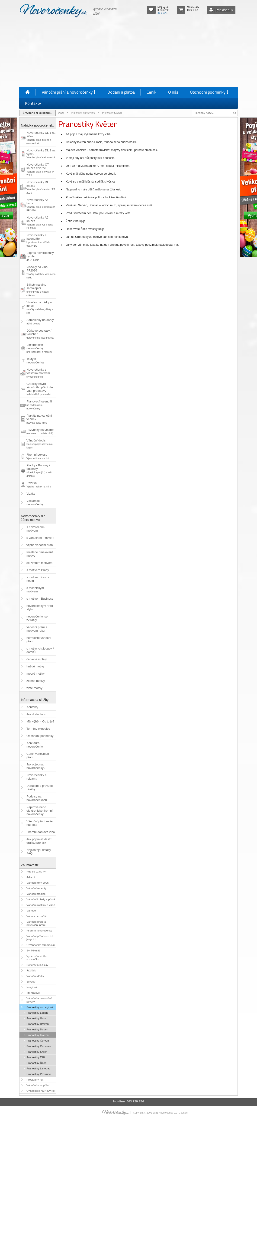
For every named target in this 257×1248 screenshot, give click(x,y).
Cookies (183, 1112)
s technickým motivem (35, 589)
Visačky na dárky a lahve (39, 307)
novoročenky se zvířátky (37, 618)
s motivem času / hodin (37, 578)
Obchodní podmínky (209, 92)
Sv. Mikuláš (33, 950)
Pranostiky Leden (37, 1012)
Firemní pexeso (37, 456)
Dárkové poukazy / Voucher (40, 334)
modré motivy (35, 673)
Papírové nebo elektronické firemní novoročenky (39, 810)
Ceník (151, 92)
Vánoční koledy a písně (40, 899)
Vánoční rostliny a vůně (40, 905)
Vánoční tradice (35, 893)
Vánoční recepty (36, 888)
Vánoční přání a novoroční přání (36, 923)
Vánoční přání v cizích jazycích (39, 937)
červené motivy (36, 659)
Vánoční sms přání (37, 1085)
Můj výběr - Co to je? (40, 721)
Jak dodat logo (36, 714)
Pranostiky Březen (37, 1024)
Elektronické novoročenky (39, 348)
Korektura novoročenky (35, 744)
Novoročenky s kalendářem (38, 240)
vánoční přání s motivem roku (36, 628)
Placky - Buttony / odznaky (39, 470)
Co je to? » (162, 13)
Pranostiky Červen (37, 1040)
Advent (30, 877)
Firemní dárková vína (40, 832)
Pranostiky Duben (37, 1029)
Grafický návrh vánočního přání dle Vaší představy (39, 389)
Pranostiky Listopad (38, 1068)
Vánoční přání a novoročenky (69, 92)
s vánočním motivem (40, 537)
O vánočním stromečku (40, 945)
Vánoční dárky (35, 976)
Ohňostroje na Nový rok (40, 1090)
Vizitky (30, 493)
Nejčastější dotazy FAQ (38, 851)
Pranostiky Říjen (36, 1063)
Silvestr (30, 981)
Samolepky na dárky (40, 321)
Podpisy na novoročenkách (36, 798)
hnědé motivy (35, 666)
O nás (173, 92)
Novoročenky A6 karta (40, 205)
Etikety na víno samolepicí (37, 290)
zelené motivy (35, 681)
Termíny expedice (38, 728)
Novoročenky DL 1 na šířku (40, 138)
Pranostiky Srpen (36, 1051)
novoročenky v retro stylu (39, 607)
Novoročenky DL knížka (40, 187)
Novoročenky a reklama (36, 776)
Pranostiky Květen (37, 1035)
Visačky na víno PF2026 (40, 272)
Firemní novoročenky (39, 930)
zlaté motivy (34, 688)
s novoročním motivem (35, 528)
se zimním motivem (39, 563)
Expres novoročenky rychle (40, 256)
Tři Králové (33, 992)
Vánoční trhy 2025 (37, 882)
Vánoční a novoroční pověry (39, 1000)
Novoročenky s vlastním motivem (38, 373)
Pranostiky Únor (36, 1018)
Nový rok (31, 987)
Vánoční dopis (39, 444)
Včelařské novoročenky (35, 502)
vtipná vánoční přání (40, 545)
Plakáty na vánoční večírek (39, 419)
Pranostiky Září (35, 1057)
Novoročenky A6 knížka (39, 222)
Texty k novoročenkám (36, 360)
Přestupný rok (34, 1079)
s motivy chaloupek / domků (40, 650)
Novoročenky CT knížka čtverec (40, 169)
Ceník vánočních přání (37, 755)
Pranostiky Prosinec (38, 1074)
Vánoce (31, 910)
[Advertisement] (128, 52)
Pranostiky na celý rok (83, 112)
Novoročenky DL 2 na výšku (40, 154)
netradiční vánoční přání (38, 639)
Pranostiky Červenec (39, 1046)
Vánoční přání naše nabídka (39, 823)
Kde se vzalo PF (36, 871)
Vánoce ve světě (36, 916)
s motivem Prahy (37, 570)
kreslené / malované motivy (39, 553)
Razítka (38, 484)
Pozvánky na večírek (40, 431)
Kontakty (33, 103)
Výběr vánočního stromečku (36, 957)
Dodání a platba (121, 92)
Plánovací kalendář (39, 405)
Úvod (61, 112)
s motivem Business (39, 598)
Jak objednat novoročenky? (35, 766)
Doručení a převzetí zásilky (39, 787)
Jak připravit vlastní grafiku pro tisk (39, 840)
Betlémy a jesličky (37, 965)
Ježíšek (31, 970)
